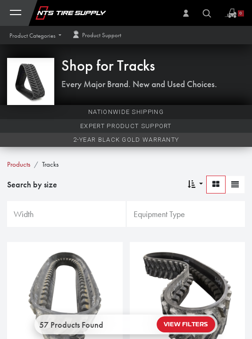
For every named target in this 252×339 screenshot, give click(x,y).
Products (18, 164)
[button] (35, 36)
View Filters (186, 324)
